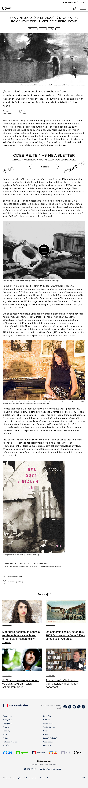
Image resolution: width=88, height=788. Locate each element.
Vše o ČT (6, 745)
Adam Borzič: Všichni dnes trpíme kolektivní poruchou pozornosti (62, 684)
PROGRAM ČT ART (74, 2)
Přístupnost (44, 778)
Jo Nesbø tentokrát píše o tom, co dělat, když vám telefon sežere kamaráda (21, 684)
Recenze (42, 29)
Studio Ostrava (49, 727)
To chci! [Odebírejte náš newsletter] (44, 166)
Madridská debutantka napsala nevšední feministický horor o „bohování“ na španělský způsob (21, 637)
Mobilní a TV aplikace (11, 742)
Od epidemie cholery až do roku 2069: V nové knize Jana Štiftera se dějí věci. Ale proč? (65, 635)
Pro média (47, 716)
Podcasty (6, 731)
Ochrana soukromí (30, 778)
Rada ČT (46, 731)
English (19, 778)
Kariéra (46, 734)
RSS (83, 778)
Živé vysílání (7, 720)
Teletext (6, 727)
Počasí (5, 734)
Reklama (46, 720)
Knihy (51, 29)
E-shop (5, 738)
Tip (58, 29)
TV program (7, 716)
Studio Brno (47, 723)
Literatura (32, 29)
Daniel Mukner (8, 113)
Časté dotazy (48, 742)
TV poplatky (7, 723)
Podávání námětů (50, 738)
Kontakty (47, 745)
